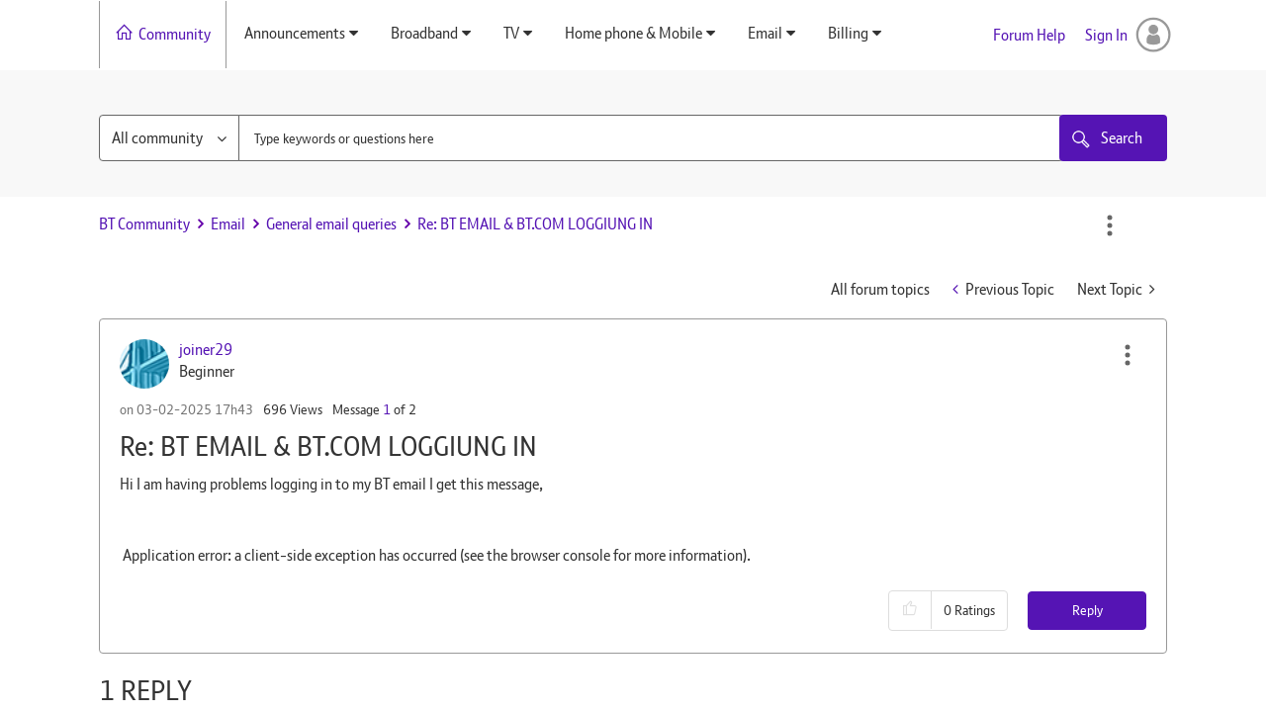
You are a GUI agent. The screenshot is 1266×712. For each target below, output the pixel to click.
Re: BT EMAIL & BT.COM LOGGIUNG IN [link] (535, 224)
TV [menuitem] (511, 33)
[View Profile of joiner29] (205, 349)
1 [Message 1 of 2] (387, 409)
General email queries (331, 224)
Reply (1087, 610)
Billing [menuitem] (848, 33)
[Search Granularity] (169, 138)
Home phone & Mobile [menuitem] (633, 33)
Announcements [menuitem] (294, 33)
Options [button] (1110, 225)
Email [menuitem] (765, 33)
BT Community (144, 224)
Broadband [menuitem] (424, 33)
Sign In (1106, 35)
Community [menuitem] (174, 34)
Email (228, 224)
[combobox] (650, 138)
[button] (1127, 355)
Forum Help (1029, 35)
